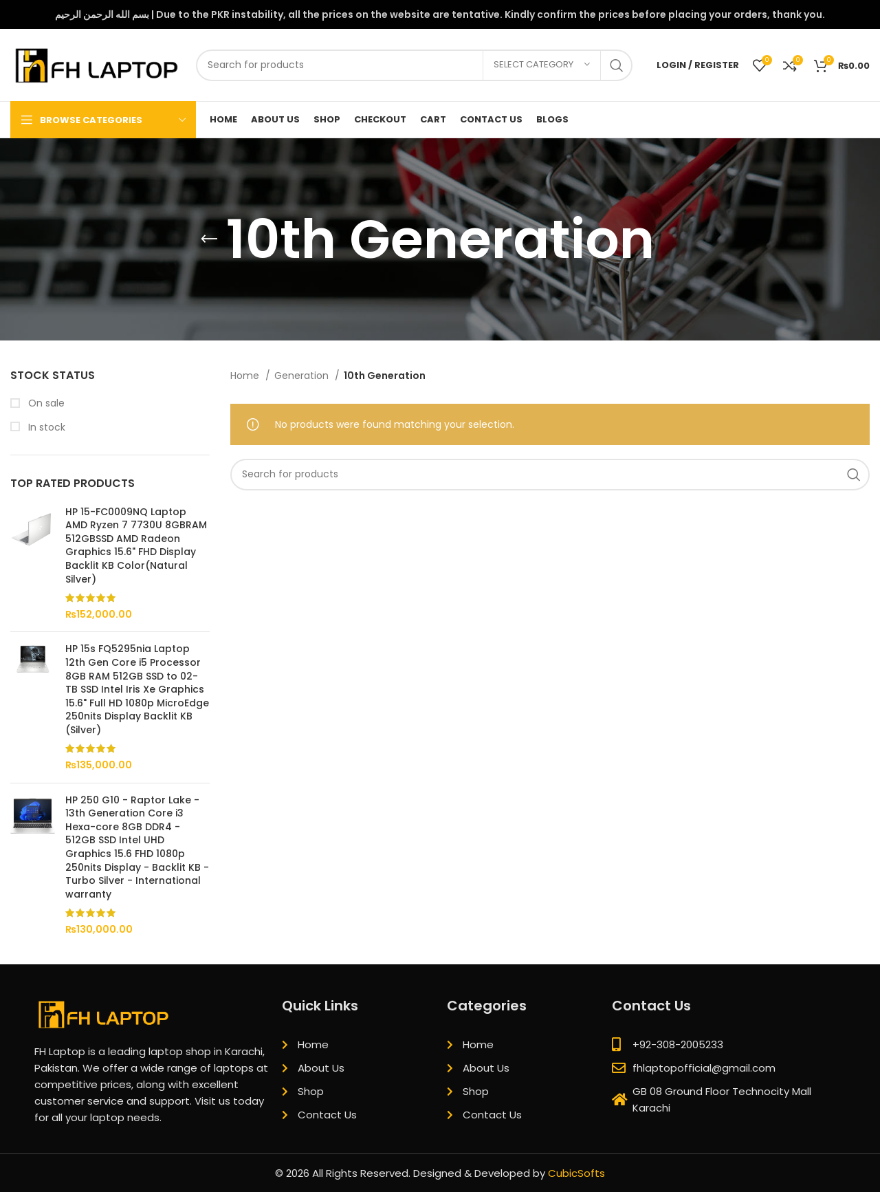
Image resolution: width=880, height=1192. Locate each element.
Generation (302, 375)
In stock (45, 427)
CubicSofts (576, 1173)
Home (246, 375)
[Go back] (209, 239)
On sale (45, 403)
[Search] (414, 65)
